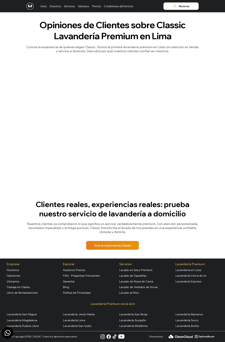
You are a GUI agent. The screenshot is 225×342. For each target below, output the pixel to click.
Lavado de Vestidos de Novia (138, 287)
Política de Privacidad (77, 292)
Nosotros (13, 270)
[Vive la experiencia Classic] (112, 245)
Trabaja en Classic (18, 287)
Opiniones (13, 275)
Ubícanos (13, 281)
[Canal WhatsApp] (7, 332)
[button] (69, 6)
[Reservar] (181, 6)
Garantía (68, 281)
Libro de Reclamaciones (22, 292)
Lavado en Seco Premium (135, 270)
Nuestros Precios (74, 270)
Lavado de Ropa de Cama (136, 281)
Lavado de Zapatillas (133, 275)
